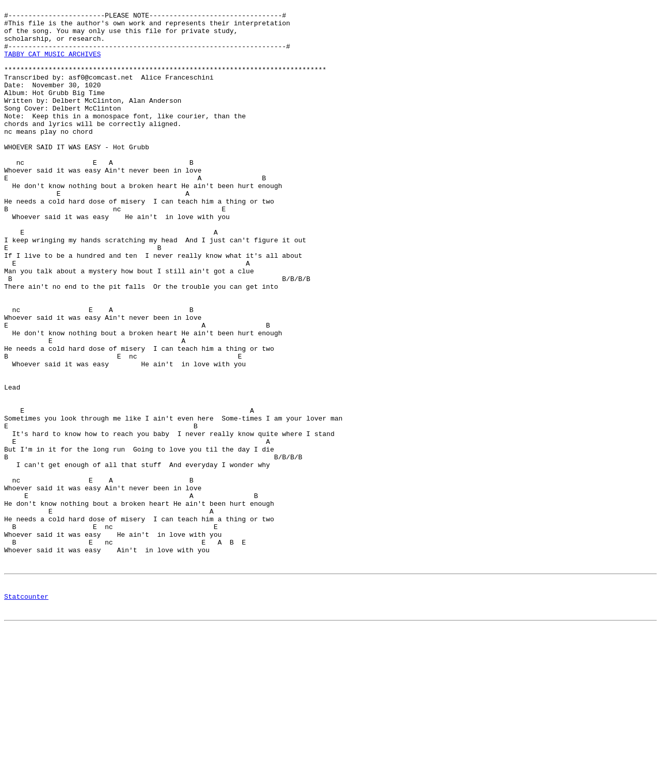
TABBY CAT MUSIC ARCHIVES (52, 64)
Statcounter (26, 714)
